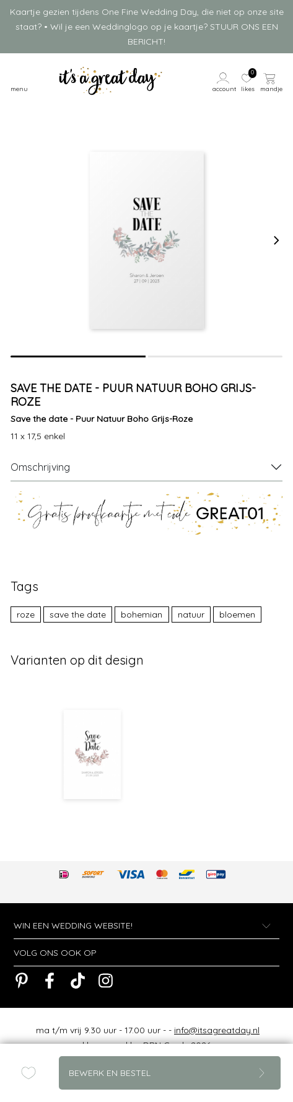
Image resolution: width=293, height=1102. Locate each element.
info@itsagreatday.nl (217, 1030)
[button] (224, 81)
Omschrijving (40, 467)
